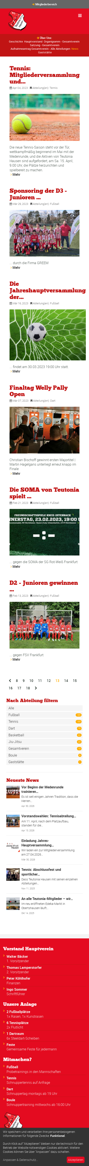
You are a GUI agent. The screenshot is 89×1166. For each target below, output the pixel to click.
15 (75, 680)
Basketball (45, 735)
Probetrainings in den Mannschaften (34, 1071)
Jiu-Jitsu (45, 742)
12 (49, 680)
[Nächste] (36, 688)
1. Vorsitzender (18, 961)
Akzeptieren (75, 1160)
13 (59, 680)
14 (66, 680)
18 (28, 688)
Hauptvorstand (33, 41)
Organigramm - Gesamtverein (61, 41)
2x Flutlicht (15, 1027)
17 (19, 688)
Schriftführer (16, 994)
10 (31, 680)
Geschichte (16, 41)
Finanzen (13, 983)
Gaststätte (45, 52)
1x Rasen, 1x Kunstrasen (25, 1016)
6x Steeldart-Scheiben (23, 1038)
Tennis (54, 88)
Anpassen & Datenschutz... (20, 1160)
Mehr (16, 174)
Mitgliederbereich (46, 4)
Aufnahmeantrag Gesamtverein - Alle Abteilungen (40, 49)
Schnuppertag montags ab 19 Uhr (32, 1093)
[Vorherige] (10, 680)
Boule (45, 755)
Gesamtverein (45, 748)
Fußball (54, 204)
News (74, 49)
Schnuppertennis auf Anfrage (28, 1082)
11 (40, 680)
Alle (11, 708)
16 (11, 688)
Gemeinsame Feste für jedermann (32, 1049)
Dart (52, 400)
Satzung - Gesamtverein (44, 45)
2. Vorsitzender (18, 972)
